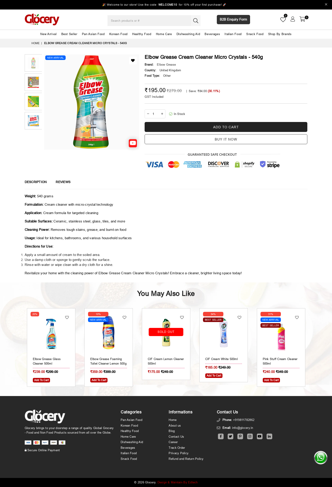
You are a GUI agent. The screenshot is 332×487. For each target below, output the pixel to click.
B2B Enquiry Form (233, 19)
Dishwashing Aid (188, 34)
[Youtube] (260, 436)
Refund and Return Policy (186, 459)
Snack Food (255, 34)
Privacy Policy (179, 453)
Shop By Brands (280, 34)
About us (175, 425)
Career (173, 442)
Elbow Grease (166, 64)
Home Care (164, 34)
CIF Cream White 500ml (279, 359)
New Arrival (48, 34)
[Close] (326, 5)
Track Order (177, 447)
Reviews (63, 182)
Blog (172, 431)
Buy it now (226, 139)
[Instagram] (250, 436)
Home (35, 43)
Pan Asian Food (93, 34)
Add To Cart (99, 380)
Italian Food (233, 34)
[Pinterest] (240, 436)
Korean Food (118, 34)
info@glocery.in (242, 428)
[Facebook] (221, 436)
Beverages (212, 34)
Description (36, 182)
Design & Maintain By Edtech (178, 482)
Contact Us (176, 436)
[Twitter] (230, 436)
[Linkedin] (269, 436)
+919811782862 (243, 420)
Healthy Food (141, 34)
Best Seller (69, 34)
